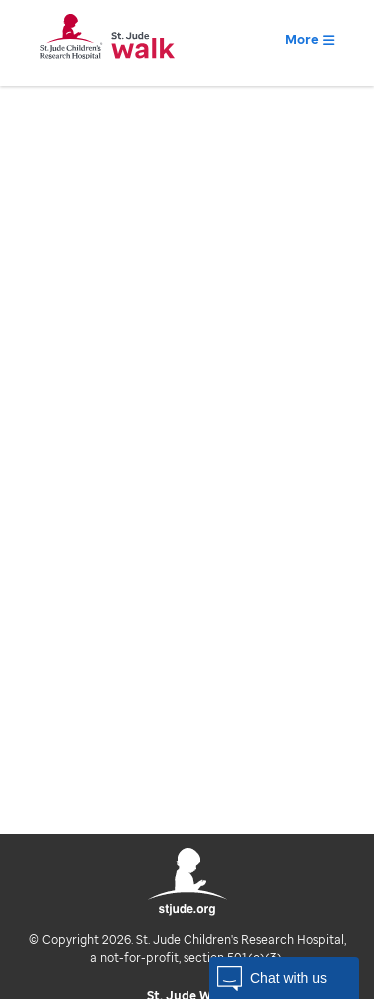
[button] (284, 978)
